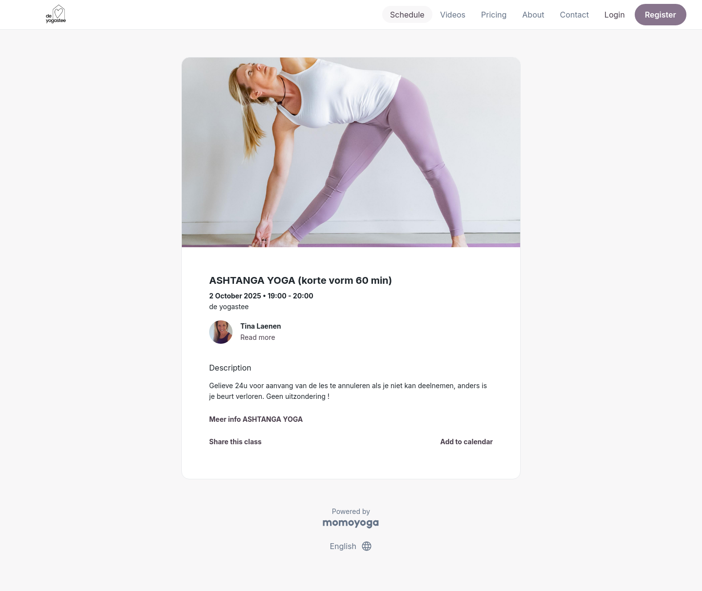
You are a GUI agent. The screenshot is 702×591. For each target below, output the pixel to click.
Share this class (235, 441)
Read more (257, 337)
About (533, 15)
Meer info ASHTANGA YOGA (256, 419)
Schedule (407, 15)
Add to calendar (466, 441)
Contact (574, 15)
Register (660, 15)
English (351, 546)
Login (614, 15)
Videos (453, 15)
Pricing (494, 15)
